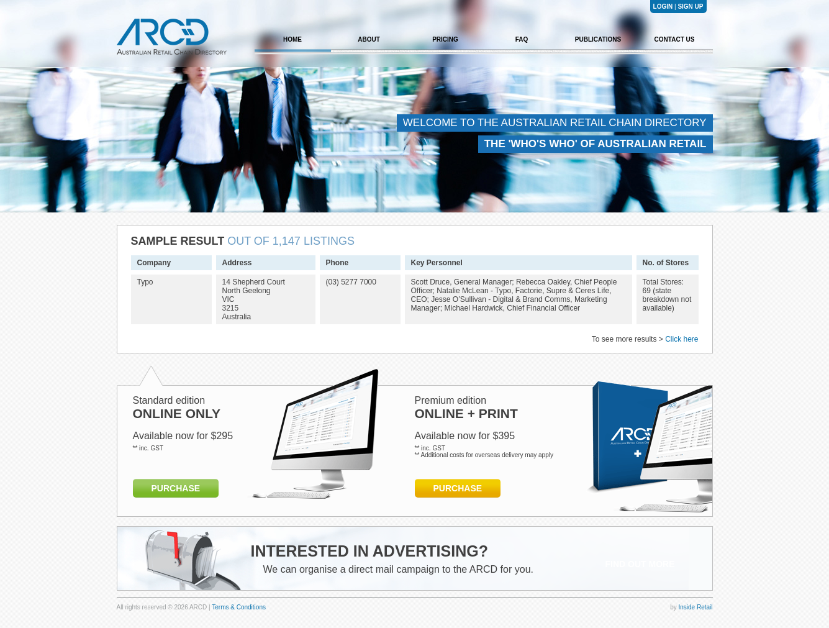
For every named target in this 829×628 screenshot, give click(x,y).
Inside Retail (695, 607)
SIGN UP (690, 6)
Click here (681, 339)
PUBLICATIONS (598, 39)
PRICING (445, 39)
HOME (292, 39)
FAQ (521, 39)
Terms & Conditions (239, 607)
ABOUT (369, 39)
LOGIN (663, 6)
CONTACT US (675, 39)
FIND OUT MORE (640, 564)
